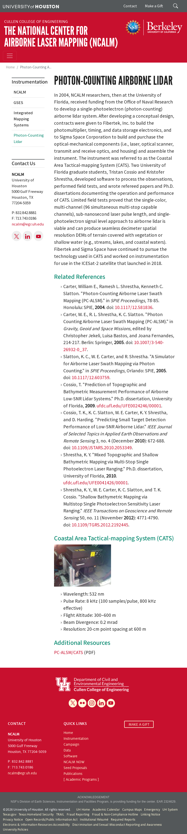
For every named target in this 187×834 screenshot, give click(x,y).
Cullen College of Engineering (36, 21)
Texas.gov (9, 814)
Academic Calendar (106, 809)
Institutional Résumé (94, 819)
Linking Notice (150, 814)
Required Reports (123, 819)
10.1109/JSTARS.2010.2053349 (102, 447)
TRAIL (60, 814)
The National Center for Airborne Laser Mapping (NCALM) (61, 37)
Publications (73, 774)
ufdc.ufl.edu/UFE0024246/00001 (129, 406)
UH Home (83, 809)
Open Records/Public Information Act (51, 819)
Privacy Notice (13, 819)
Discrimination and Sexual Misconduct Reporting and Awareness (117, 824)
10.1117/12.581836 (133, 307)
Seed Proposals (75, 768)
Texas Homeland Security (36, 814)
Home (10, 67)
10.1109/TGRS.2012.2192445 (100, 525)
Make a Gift (154, 5)
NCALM (20, 92)
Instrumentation (76, 738)
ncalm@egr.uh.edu (28, 224)
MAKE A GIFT (139, 724)
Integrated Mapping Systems (23, 119)
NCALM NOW (74, 762)
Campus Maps (132, 809)
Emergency (152, 809)
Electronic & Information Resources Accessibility (36, 824)
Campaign (71, 744)
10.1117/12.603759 (90, 377)
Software (70, 756)
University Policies (15, 829)
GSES (18, 102)
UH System (170, 809)
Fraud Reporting (78, 814)
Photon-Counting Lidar (29, 138)
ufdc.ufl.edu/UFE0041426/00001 (95, 483)
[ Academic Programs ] (81, 779)
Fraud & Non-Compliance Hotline (115, 814)
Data (67, 750)
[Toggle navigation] (10, 56)
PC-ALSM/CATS (68, 652)
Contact (130, 5)
